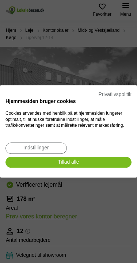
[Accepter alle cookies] (68, 162)
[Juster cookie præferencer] (36, 148)
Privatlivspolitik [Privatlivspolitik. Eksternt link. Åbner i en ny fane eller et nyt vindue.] (115, 94)
